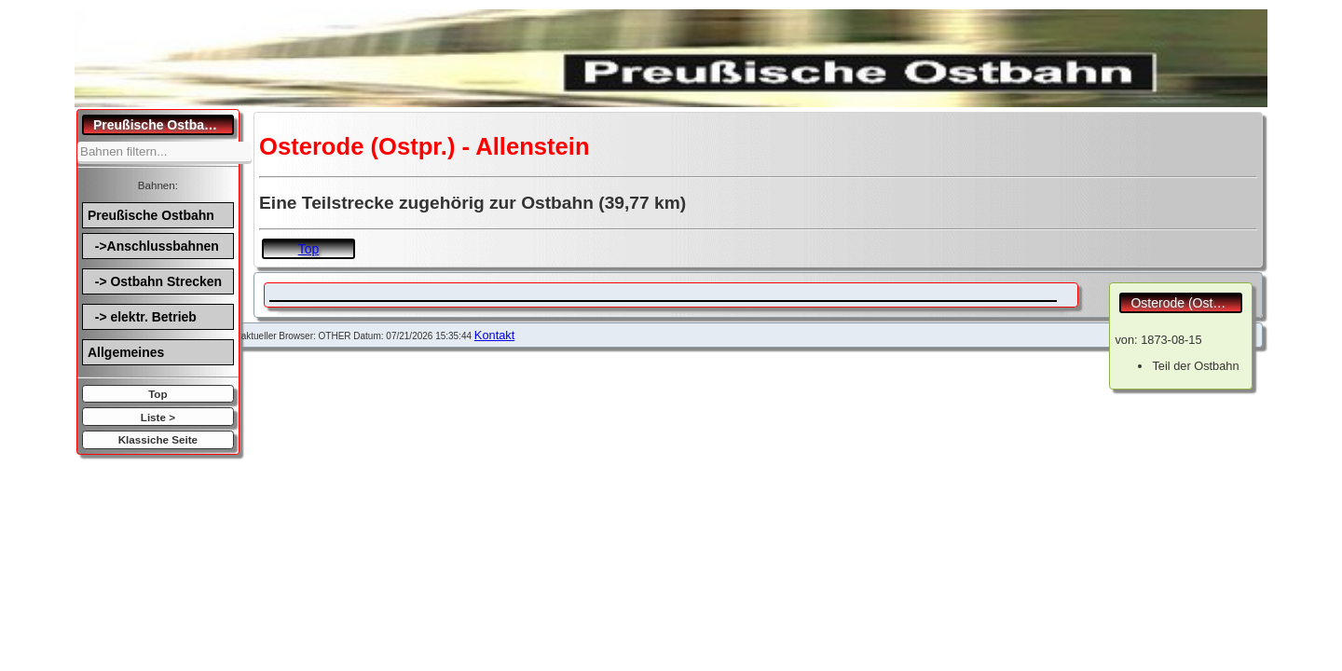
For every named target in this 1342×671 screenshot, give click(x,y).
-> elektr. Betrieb (142, 316)
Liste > (158, 417)
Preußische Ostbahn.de (163, 124)
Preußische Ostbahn (151, 215)
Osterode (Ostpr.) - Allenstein (1186, 302)
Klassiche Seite (158, 439)
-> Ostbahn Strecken (155, 281)
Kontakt (494, 335)
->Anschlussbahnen (153, 246)
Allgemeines (126, 352)
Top (157, 394)
